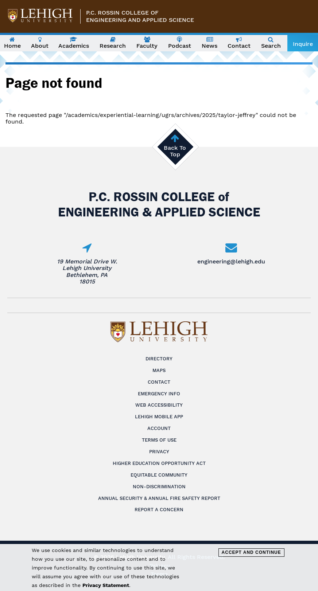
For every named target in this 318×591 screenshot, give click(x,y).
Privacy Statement (105, 585)
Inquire (303, 43)
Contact (159, 382)
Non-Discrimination (159, 486)
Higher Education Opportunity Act (159, 463)
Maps (159, 370)
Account (159, 428)
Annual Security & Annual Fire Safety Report (159, 498)
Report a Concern (159, 509)
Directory (159, 358)
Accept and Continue (251, 552)
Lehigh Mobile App (159, 416)
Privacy (159, 451)
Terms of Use (159, 440)
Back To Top (175, 151)
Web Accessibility (159, 405)
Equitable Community (159, 475)
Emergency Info (159, 393)
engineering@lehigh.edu (231, 261)
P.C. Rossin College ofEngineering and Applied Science (140, 16)
